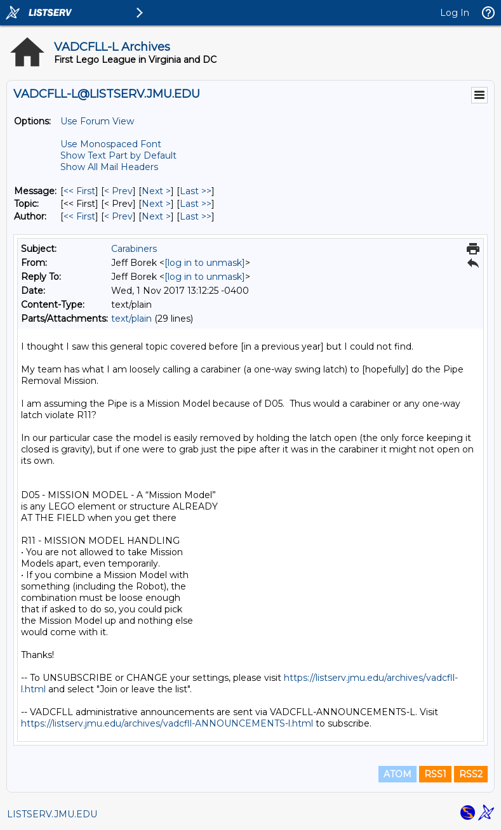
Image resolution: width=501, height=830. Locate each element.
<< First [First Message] (79, 191)
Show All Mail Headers (109, 167)
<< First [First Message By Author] (79, 216)
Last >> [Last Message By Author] (195, 216)
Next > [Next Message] (156, 191)
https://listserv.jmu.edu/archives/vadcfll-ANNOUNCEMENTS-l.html (167, 723)
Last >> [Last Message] (195, 191)
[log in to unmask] (204, 262)
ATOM (397, 774)
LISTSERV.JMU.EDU (52, 814)
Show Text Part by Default (118, 155)
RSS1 (435, 774)
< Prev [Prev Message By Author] (118, 216)
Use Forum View (97, 121)
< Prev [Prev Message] (118, 191)
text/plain (131, 318)
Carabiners (134, 248)
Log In (454, 12)
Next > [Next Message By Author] (156, 216)
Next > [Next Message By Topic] (156, 203)
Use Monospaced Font (110, 144)
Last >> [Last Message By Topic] (195, 203)
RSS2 (471, 774)
